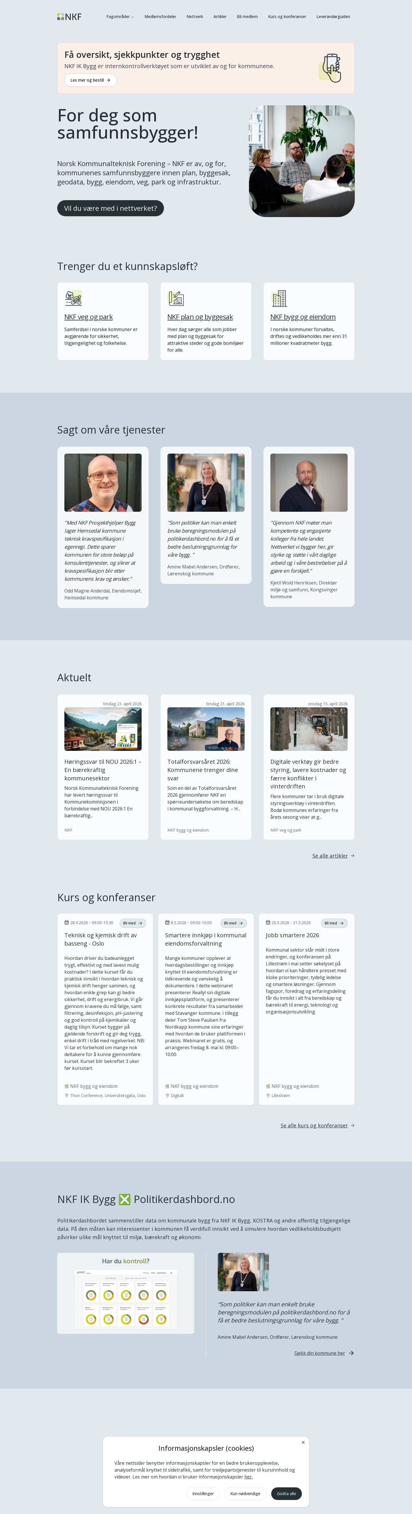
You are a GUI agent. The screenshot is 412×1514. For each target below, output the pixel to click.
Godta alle (286, 1493)
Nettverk (195, 16)
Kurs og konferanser (287, 16)
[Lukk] (303, 1442)
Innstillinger (203, 1493)
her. (248, 1477)
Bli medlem (247, 16)
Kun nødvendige (245, 1493)
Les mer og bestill (90, 80)
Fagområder (120, 16)
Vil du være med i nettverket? (110, 208)
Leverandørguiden (333, 16)
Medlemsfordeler (160, 16)
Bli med (132, 923)
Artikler (220, 16)
